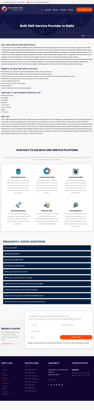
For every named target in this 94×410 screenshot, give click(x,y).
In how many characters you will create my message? (21, 289)
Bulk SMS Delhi (29, 385)
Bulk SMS (48, 10)
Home (41, 10)
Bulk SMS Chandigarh (31, 379)
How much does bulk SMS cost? (14, 265)
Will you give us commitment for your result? (18, 277)
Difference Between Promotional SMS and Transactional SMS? (23, 283)
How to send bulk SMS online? (13, 259)
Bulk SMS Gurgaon (31, 382)
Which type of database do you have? (16, 271)
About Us (5, 369)
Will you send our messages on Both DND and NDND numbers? (24, 295)
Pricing (70, 10)
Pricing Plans (7, 343)
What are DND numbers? (12, 254)
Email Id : (38, 2)
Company (63, 10)
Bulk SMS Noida (30, 388)
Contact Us (84, 10)
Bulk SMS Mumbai (30, 369)
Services (55, 10)
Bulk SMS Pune (30, 372)
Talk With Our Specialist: (12, 2)
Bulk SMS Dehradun (31, 376)
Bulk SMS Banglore (31, 391)
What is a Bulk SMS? (10, 248)
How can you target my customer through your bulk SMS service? (24, 301)
